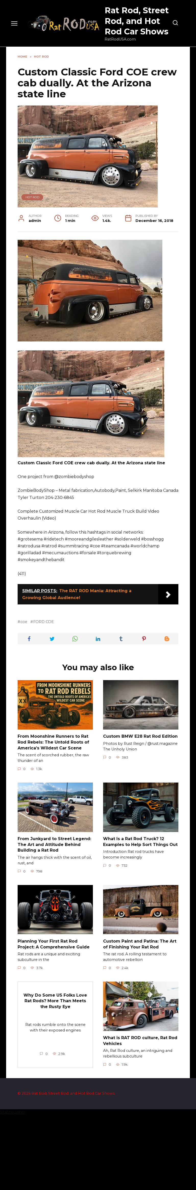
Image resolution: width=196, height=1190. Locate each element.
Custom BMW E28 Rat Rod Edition (140, 811)
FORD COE (43, 697)
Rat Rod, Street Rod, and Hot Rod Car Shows (137, 20)
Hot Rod (32, 197)
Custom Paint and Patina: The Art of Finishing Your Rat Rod (139, 1019)
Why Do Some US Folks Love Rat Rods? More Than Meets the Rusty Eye (55, 1075)
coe (23, 697)
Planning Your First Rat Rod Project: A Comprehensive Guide (54, 1019)
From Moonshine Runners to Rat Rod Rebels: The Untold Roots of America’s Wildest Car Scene (53, 817)
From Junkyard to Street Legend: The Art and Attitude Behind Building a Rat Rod (54, 919)
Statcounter (12, 1186)
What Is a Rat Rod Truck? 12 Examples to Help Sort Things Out (140, 916)
